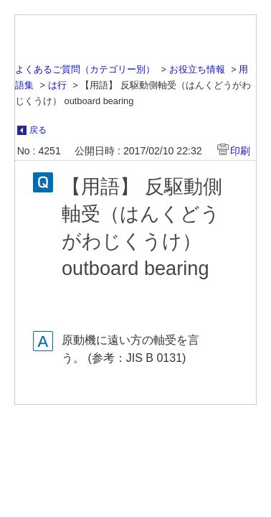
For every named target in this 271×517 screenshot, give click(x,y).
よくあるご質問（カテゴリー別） (85, 69)
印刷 (240, 151)
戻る (38, 130)
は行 (57, 85)
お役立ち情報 (197, 69)
